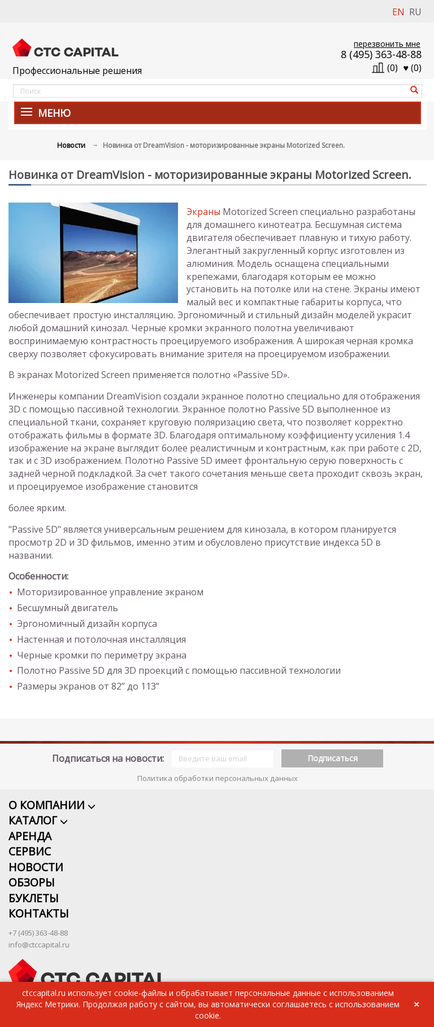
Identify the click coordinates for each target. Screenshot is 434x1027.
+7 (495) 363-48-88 (38, 921)
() (412, 68)
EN (398, 12)
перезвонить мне (387, 43)
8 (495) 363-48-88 (381, 54)
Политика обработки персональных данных (217, 764)
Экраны (203, 211)
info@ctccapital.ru (39, 933)
